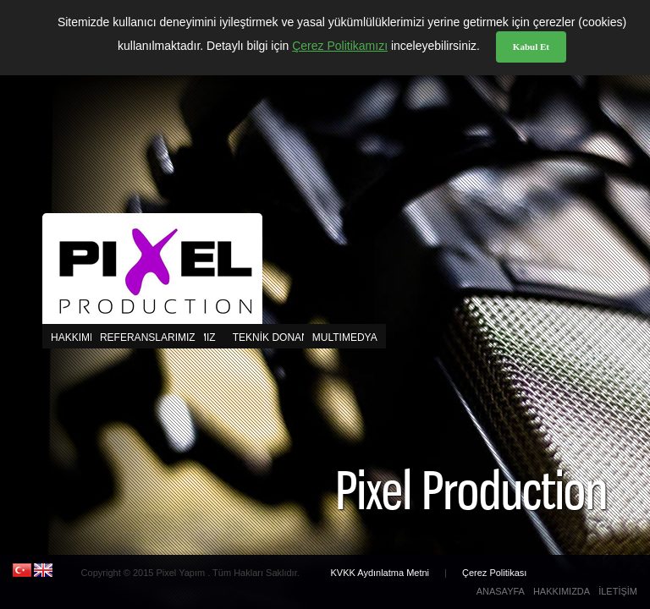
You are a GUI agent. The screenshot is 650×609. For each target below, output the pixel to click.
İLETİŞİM (617, 591)
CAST (335, 337)
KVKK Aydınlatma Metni (381, 573)
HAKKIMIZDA (82, 337)
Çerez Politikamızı (340, 45)
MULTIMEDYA (190, 337)
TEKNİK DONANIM (276, 337)
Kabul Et (531, 46)
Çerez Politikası (494, 573)
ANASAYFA (500, 591)
